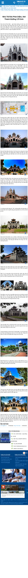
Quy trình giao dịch (5, 457)
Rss (24, 453)
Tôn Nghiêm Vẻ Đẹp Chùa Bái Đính (4, 425)
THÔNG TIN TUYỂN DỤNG (20, 455)
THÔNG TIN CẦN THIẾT (5, 455)
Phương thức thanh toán (6, 459)
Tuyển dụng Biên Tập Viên (21, 464)
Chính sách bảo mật (5, 460)
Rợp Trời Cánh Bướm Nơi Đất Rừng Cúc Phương (18, 425)
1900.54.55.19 (21, 1)
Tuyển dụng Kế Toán (19, 465)
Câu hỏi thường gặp (5, 462)
